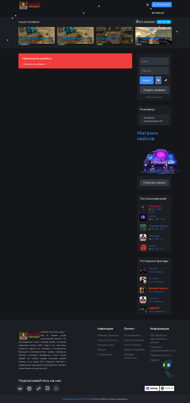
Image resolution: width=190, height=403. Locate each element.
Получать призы (154, 182)
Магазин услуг (105, 344)
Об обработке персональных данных (158, 339)
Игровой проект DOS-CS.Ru (77, 399)
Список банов (132, 344)
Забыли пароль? (154, 97)
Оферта (154, 360)
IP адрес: (153, 41)
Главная (158, 13)
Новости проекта (107, 340)
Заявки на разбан (134, 349)
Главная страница (107, 335)
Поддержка (104, 354)
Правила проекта (160, 355)
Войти (146, 80)
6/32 (139, 44)
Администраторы (134, 340)
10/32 (24, 44)
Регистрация (162, 4)
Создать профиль (154, 90)
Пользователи (132, 335)
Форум (101, 349)
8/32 (62, 44)
